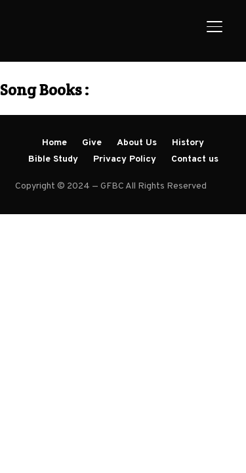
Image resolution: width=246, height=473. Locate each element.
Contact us (194, 159)
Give (92, 142)
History (188, 142)
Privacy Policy (124, 159)
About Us (137, 142)
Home (54, 142)
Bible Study (53, 159)
